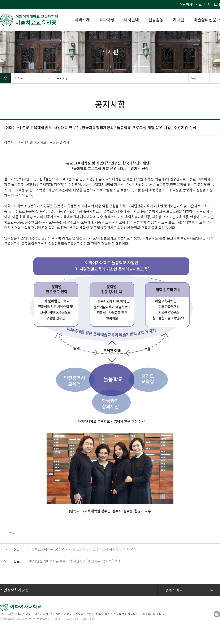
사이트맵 (213, 4)
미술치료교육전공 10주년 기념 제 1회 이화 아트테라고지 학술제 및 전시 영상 (82, 549)
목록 (11, 532)
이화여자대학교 (191, 4)
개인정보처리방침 (14, 590)
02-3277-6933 (156, 614)
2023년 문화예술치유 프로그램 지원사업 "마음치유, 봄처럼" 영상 (74, 560)
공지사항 (62, 78)
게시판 (19, 78)
